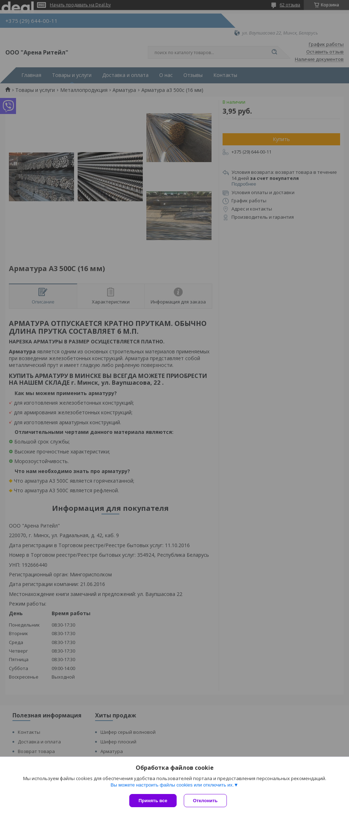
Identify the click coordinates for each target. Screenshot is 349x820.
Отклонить (205, 800)
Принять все (153, 800)
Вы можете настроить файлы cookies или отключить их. (172, 785)
